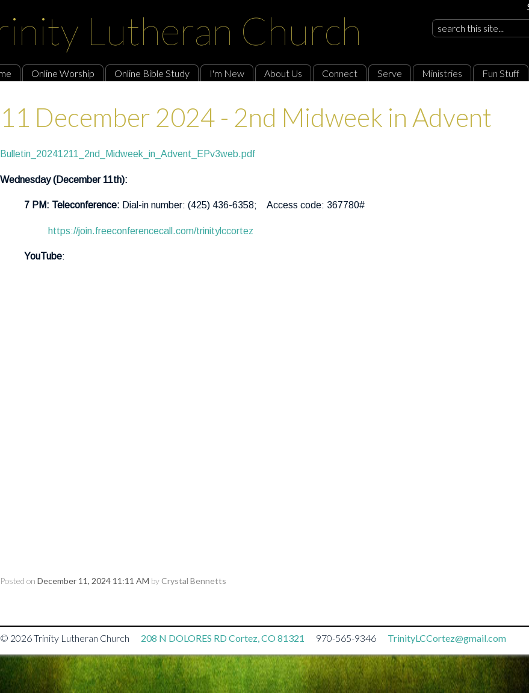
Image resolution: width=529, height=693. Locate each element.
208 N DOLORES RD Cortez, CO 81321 (223, 638)
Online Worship (62, 73)
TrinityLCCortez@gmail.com (447, 638)
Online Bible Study (152, 73)
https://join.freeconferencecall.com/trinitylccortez (150, 231)
